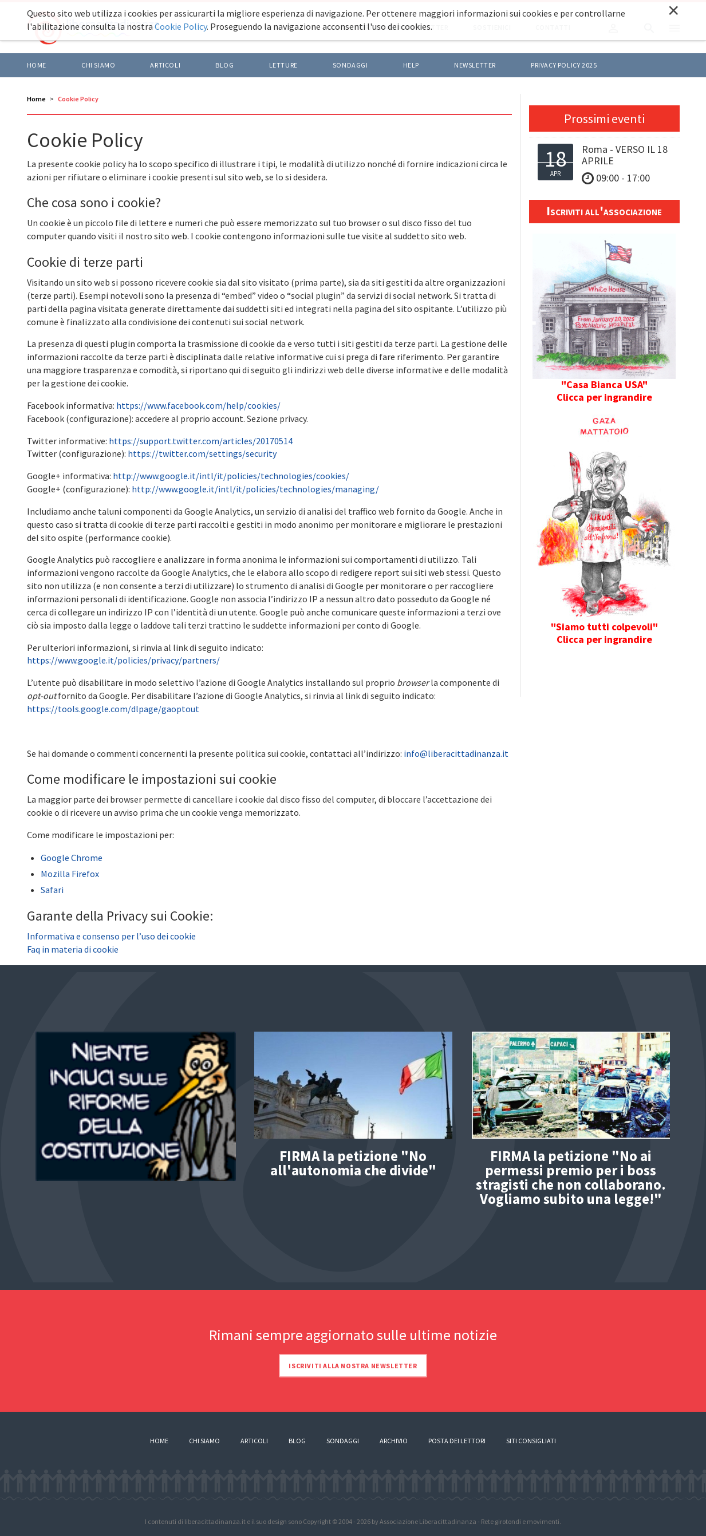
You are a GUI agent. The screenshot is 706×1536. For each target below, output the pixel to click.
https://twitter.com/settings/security (202, 453)
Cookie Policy (181, 26)
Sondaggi (350, 65)
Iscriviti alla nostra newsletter (353, 1365)
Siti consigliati (531, 1440)
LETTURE (283, 65)
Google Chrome (71, 857)
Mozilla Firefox (70, 873)
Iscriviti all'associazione (604, 211)
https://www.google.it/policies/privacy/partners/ (123, 660)
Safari (52, 889)
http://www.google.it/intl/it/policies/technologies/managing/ (255, 489)
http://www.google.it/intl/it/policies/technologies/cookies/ (231, 475)
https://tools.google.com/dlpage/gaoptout (113, 708)
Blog (297, 1440)
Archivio (394, 1440)
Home (36, 65)
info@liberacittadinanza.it (456, 753)
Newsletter (475, 65)
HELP (411, 65)
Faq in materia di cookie (73, 949)
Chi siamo (98, 65)
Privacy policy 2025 (564, 65)
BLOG (224, 65)
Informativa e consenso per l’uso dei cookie (111, 936)
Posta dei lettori (457, 1440)
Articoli (254, 1440)
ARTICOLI (165, 65)
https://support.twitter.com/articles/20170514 (201, 441)
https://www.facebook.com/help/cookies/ (198, 405)
